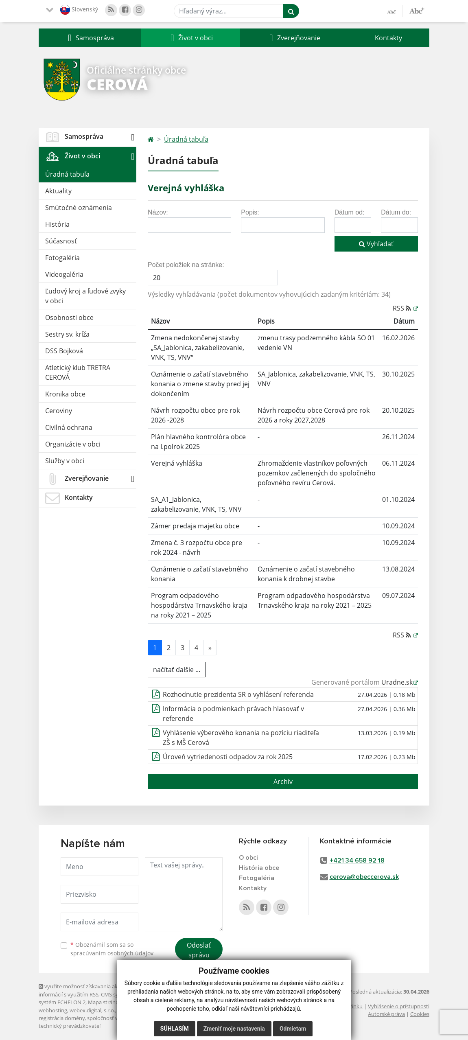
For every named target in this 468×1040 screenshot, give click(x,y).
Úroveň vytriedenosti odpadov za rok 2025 (228, 756)
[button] (90, 37)
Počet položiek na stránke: (186, 264)
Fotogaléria (62, 257)
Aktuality (58, 190)
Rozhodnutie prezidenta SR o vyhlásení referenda (238, 694)
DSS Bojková (64, 350)
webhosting (53, 1010)
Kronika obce (65, 394)
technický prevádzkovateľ (70, 1025)
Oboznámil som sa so (111, 949)
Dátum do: (396, 212)
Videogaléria (64, 274)
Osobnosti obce (69, 317)
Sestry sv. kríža (67, 334)
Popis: (250, 212)
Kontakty (388, 37)
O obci (248, 857)
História (57, 224)
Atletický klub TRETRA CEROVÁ (77, 372)
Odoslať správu (199, 950)
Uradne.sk (397, 682)
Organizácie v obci (73, 444)
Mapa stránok (105, 1002)
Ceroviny (58, 410)
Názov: (158, 212)
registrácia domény (62, 1018)
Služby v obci (64, 460)
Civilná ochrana (68, 427)
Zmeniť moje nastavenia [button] (234, 1028)
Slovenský (79, 10)
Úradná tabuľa (67, 174)
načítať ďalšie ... (176, 669)
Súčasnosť (61, 240)
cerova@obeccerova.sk (364, 877)
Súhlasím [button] (174, 1028)
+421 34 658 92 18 (357, 860)
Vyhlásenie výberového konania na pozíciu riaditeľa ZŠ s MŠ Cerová (241, 737)
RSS (403, 308)
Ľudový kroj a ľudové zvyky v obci (85, 296)
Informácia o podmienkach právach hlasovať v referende (233, 713)
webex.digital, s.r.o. (92, 1010)
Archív (283, 781)
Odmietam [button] (293, 1028)
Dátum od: (350, 212)
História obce (259, 868)
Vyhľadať (376, 243)
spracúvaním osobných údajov (111, 953)
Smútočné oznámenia (78, 207)
